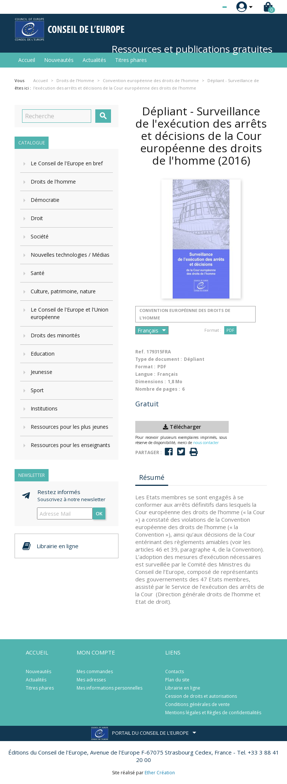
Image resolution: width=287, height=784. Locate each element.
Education (43, 353)
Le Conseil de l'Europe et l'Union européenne (69, 313)
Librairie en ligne (182, 688)
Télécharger (182, 426)
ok (99, 513)
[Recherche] (56, 116)
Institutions (44, 408)
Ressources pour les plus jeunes (69, 426)
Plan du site (177, 680)
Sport (37, 390)
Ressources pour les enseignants (70, 445)
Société (40, 236)
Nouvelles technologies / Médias (70, 254)
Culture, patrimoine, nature (63, 291)
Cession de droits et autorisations (201, 696)
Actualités (94, 59)
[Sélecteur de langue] (209, 7)
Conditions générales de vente (197, 704)
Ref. (140, 352)
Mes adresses (91, 680)
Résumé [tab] (151, 477)
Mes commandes (95, 671)
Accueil (26, 59)
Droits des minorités (55, 335)
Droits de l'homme (53, 181)
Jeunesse (41, 371)
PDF (230, 330)
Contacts (174, 671)
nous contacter (206, 442)
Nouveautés (59, 59)
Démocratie (45, 199)
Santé (37, 273)
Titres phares (131, 59)
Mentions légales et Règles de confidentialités (213, 712)
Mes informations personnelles (109, 688)
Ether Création (160, 772)
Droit (37, 218)
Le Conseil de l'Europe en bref (67, 163)
